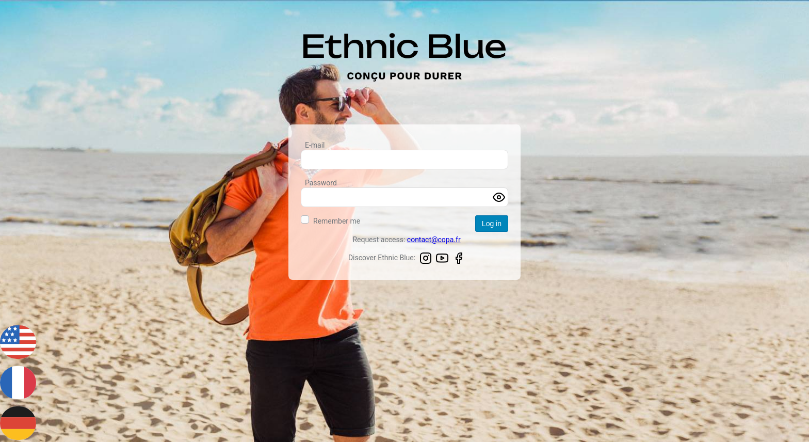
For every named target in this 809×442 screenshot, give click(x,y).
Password (321, 183)
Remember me (336, 221)
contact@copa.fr (434, 239)
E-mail (315, 145)
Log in (491, 223)
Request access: (406, 239)
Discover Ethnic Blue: (406, 259)
